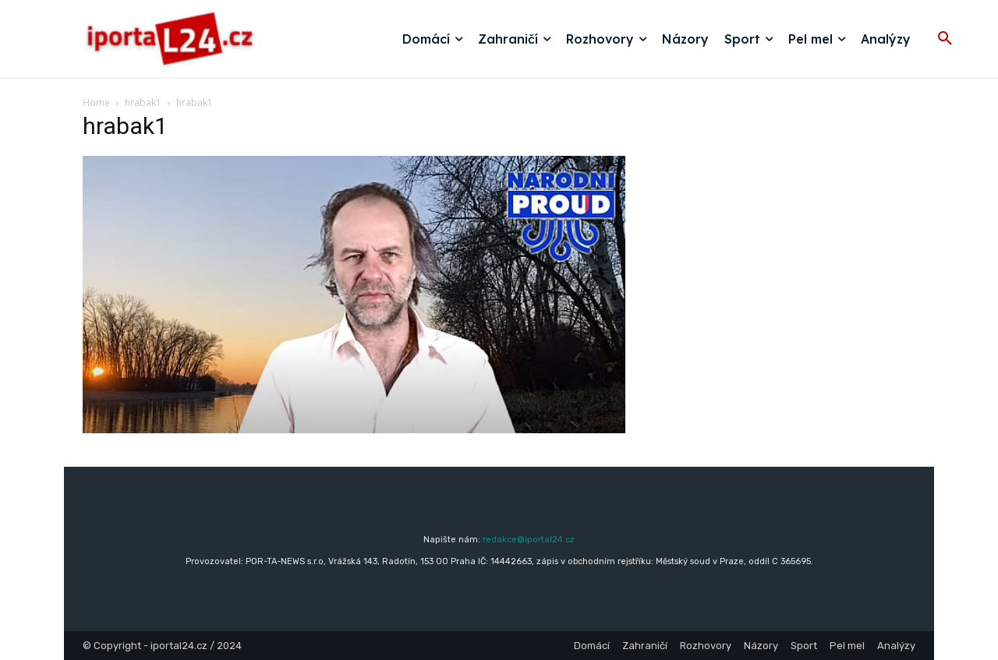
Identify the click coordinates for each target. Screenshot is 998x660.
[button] (945, 39)
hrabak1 (143, 102)
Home (96, 102)
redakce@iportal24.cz (529, 540)
